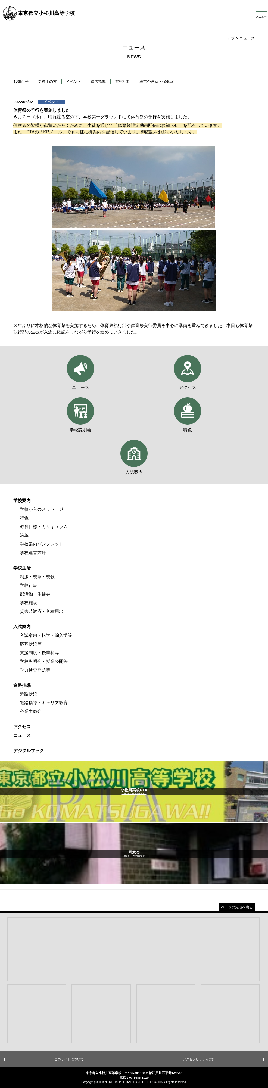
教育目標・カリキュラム (44, 526)
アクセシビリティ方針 (199, 1059)
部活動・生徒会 (35, 594)
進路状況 (28, 694)
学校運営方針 (33, 552)
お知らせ (21, 81)
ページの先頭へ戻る (237, 907)
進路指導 (98, 81)
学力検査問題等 (35, 670)
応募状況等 (31, 644)
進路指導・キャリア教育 (44, 702)
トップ (229, 38)
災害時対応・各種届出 (41, 611)
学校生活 (22, 568)
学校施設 (28, 602)
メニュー (261, 16)
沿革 (24, 535)
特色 (24, 518)
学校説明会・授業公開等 (44, 661)
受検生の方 (47, 81)
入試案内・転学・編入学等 (46, 635)
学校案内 (22, 500)
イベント (73, 81)
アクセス (22, 726)
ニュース (247, 38)
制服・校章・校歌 (37, 576)
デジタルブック (28, 750)
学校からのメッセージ (41, 509)
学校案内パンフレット (41, 544)
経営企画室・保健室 (156, 81)
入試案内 (22, 626)
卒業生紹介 (31, 711)
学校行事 (28, 585)
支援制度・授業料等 (39, 652)
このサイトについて (69, 1059)
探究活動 (122, 81)
